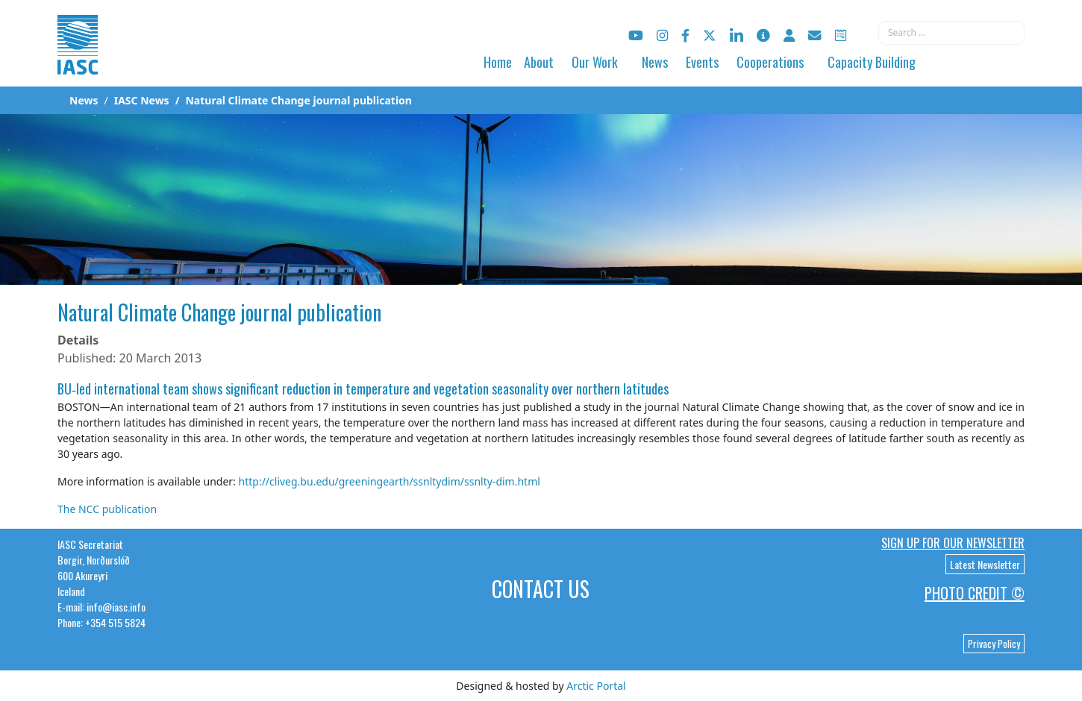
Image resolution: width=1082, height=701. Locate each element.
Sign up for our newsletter (953, 543)
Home (498, 62)
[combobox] (951, 33)
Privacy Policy (994, 643)
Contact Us (541, 588)
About (539, 62)
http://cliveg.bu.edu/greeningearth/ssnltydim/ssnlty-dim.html (389, 481)
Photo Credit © (975, 593)
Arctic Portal (595, 686)
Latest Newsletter (985, 564)
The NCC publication (107, 509)
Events (702, 62)
